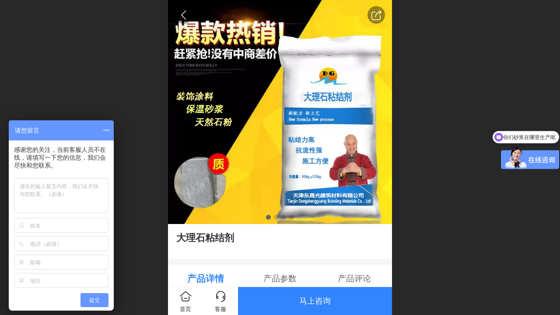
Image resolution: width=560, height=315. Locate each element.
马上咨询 (315, 301)
